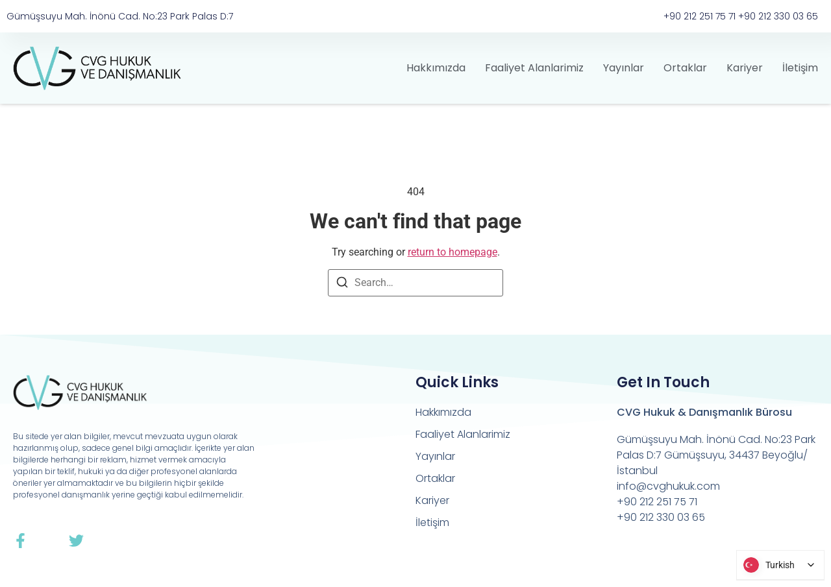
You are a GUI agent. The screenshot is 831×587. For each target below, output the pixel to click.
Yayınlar (623, 67)
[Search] (342, 284)
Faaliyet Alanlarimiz (534, 67)
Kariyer (744, 67)
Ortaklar (685, 67)
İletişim (800, 67)
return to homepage (452, 252)
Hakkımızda (435, 67)
